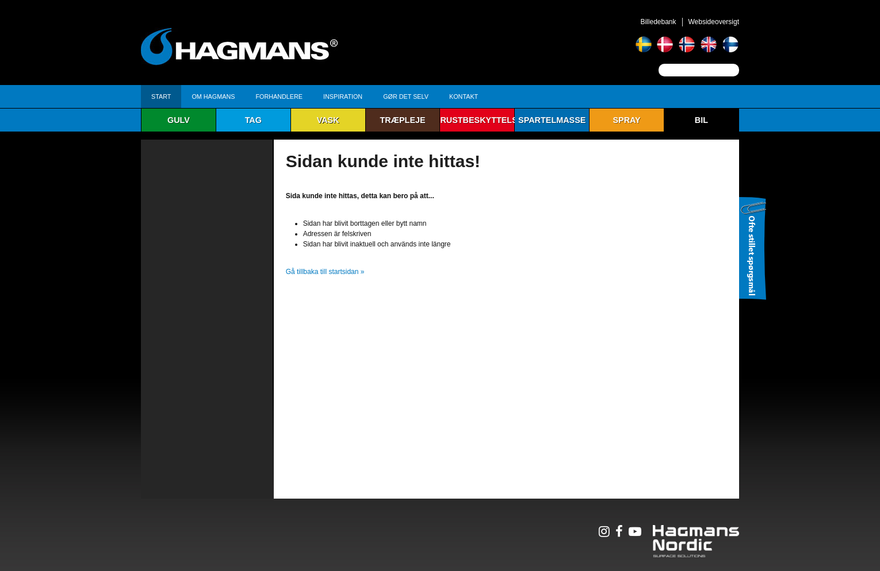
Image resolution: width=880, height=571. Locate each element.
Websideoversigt (714, 22)
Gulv (178, 120)
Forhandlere (279, 96)
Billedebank (658, 22)
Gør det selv (405, 96)
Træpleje (402, 120)
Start (161, 96)
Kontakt (463, 96)
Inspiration (342, 96)
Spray (626, 120)
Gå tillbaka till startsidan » (325, 272)
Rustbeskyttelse (477, 120)
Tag (253, 120)
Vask (328, 120)
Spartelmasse (552, 120)
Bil (701, 120)
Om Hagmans (213, 96)
